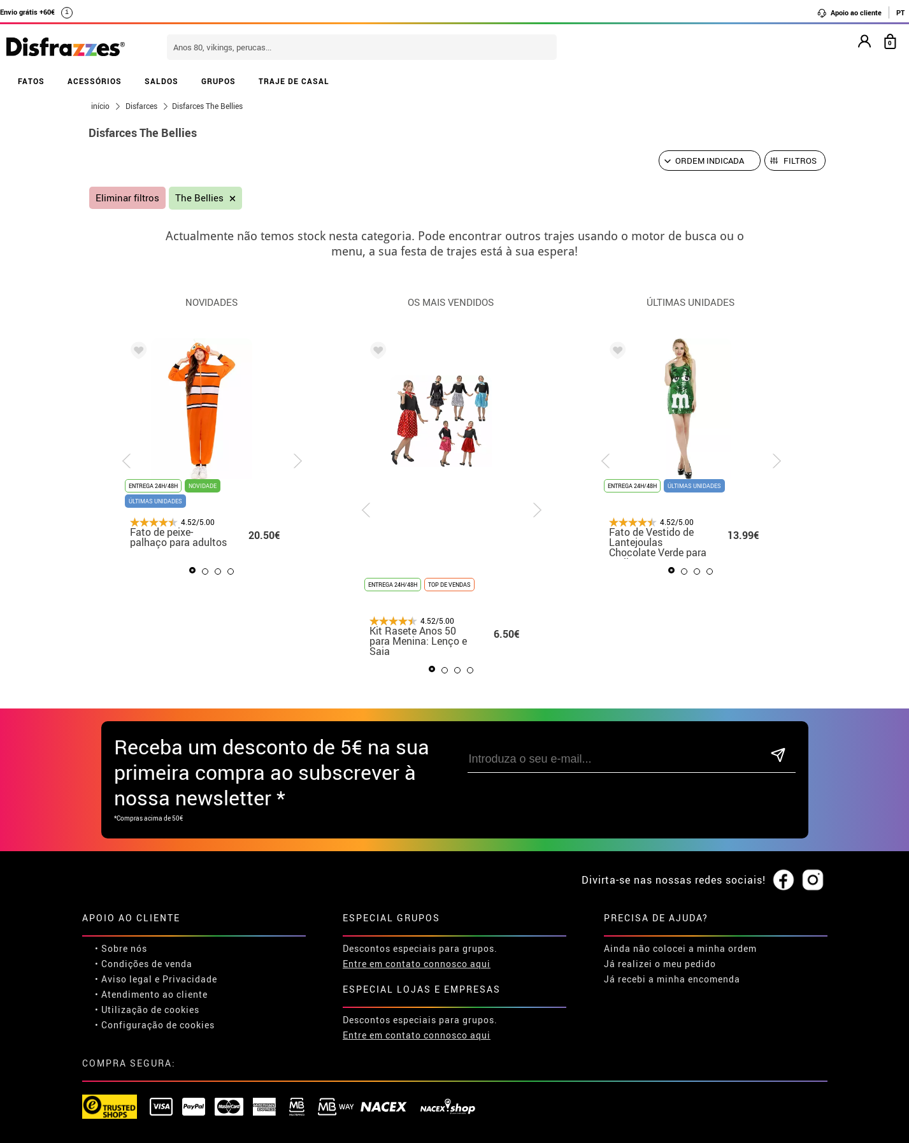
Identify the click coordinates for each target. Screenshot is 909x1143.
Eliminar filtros (127, 198)
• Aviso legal (123, 979)
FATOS (31, 81)
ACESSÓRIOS (95, 81)
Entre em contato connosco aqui (416, 964)
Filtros (800, 160)
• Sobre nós (121, 948)
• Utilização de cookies (147, 1009)
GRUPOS (218, 81)
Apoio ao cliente (849, 13)
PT (900, 12)
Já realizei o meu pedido (660, 964)
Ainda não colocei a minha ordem (680, 948)
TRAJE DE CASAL (294, 81)
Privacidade (189, 979)
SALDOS (161, 81)
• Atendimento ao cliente (151, 994)
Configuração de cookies (158, 1025)
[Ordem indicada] (710, 160)
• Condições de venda (143, 964)
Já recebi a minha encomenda (672, 979)
